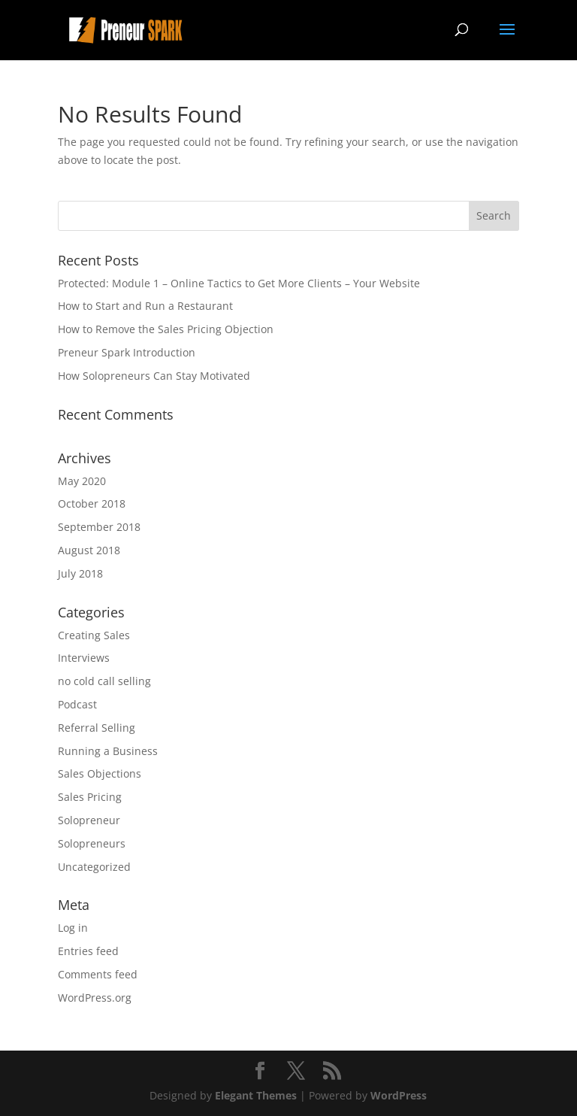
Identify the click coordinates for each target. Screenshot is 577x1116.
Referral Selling (96, 727)
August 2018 (89, 550)
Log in (73, 927)
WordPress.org (94, 997)
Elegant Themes (256, 1095)
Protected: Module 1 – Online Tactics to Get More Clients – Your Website (239, 283)
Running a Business (108, 751)
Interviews (84, 657)
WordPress (398, 1095)
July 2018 (80, 573)
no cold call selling (104, 681)
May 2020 (82, 481)
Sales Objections (99, 773)
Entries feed (88, 951)
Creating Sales (94, 635)
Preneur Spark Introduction (126, 352)
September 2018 (99, 527)
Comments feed (97, 974)
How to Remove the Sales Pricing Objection (165, 329)
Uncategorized (94, 867)
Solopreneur (89, 820)
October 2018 (91, 503)
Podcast (77, 704)
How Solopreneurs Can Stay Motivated (154, 375)
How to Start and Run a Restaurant (145, 306)
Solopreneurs (91, 843)
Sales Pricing (90, 797)
